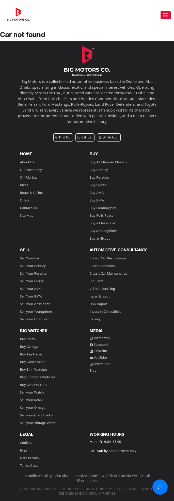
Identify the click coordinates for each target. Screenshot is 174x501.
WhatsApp (100, 364)
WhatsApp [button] (108, 137)
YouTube (98, 357)
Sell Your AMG (31, 288)
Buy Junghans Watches (37, 377)
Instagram (100, 338)
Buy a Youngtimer (103, 230)
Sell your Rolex (31, 400)
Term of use (29, 465)
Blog (93, 370)
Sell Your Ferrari (32, 281)
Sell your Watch (32, 392)
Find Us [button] (62, 137)
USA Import (99, 304)
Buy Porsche (99, 177)
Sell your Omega (33, 407)
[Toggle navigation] (165, 15)
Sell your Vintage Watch (38, 422)
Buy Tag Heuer (31, 354)
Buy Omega (29, 346)
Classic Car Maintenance (108, 273)
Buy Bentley (99, 169)
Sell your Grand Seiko (36, 415)
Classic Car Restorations (108, 258)
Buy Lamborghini (103, 208)
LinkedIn (98, 351)
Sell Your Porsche (33, 273)
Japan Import (100, 296)
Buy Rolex (27, 339)
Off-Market (28, 177)
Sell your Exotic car (34, 319)
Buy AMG (97, 192)
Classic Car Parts (102, 265)
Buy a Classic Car (103, 223)
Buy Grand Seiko (32, 361)
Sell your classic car (35, 304)
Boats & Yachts (31, 192)
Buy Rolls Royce (102, 215)
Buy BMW (97, 200)
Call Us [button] (84, 137)
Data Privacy (29, 458)
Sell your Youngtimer (36, 311)
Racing (95, 319)
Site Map (27, 215)
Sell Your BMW (31, 296)
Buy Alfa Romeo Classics (108, 162)
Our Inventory (31, 169)
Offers (25, 200)
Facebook (99, 344)
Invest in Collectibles (105, 311)
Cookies (26, 442)
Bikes (24, 185)
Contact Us (28, 208)
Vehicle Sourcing (102, 288)
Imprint (26, 450)
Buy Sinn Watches (34, 369)
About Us (27, 162)
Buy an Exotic (100, 238)
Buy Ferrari (98, 185)
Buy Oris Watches (33, 384)
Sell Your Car (30, 258)
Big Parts (97, 281)
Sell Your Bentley (33, 265)
